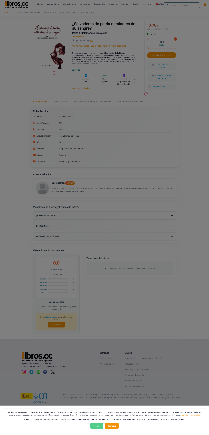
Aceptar (96, 426)
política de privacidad (191, 415)
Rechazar (112, 426)
